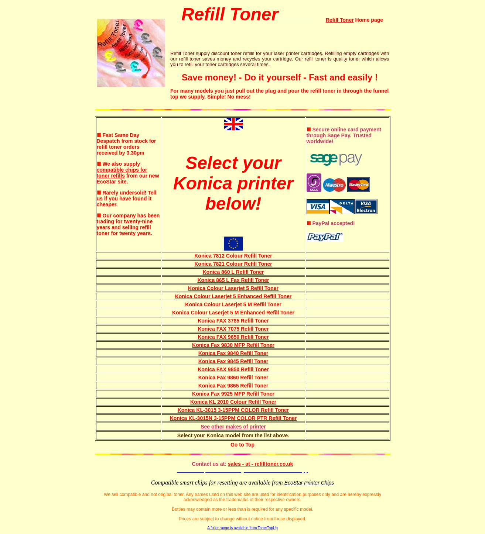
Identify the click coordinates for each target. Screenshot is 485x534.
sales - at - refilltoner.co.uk (260, 464)
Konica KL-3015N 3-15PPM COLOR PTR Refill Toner (233, 418)
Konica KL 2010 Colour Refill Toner (233, 402)
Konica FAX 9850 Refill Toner (233, 369)
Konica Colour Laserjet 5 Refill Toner (233, 288)
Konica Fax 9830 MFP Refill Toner (233, 345)
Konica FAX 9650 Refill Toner (233, 337)
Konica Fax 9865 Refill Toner (233, 386)
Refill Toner (340, 20)
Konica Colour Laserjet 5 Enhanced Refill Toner (233, 296)
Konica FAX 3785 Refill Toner (233, 321)
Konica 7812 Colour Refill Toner (233, 256)
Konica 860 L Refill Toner (233, 272)
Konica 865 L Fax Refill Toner (233, 280)
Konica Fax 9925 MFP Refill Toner (233, 394)
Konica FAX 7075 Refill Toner (233, 329)
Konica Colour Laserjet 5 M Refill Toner (233, 304)
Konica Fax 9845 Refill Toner (233, 361)
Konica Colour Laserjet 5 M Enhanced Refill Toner (233, 313)
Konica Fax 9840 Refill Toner (233, 353)
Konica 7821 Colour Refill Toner (233, 264)
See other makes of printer (233, 427)
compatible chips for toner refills (122, 173)
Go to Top (242, 445)
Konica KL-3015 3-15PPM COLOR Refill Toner (233, 410)
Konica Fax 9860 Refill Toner (233, 377)
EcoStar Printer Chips (309, 483)
